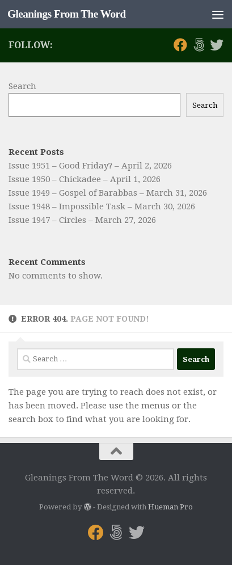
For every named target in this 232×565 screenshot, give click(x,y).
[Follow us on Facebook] (180, 45)
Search (22, 86)
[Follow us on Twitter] (216, 45)
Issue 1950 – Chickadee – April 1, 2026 (85, 179)
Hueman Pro (170, 507)
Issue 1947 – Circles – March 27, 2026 (82, 220)
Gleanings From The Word (66, 14)
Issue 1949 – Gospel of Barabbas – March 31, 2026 (108, 193)
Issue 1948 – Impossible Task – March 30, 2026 (102, 206)
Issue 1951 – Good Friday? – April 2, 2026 (90, 166)
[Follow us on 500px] (198, 45)
